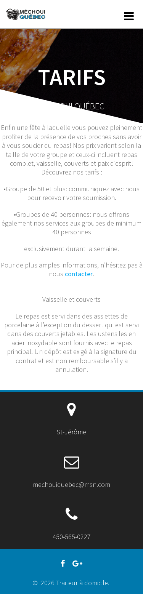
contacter (79, 273)
